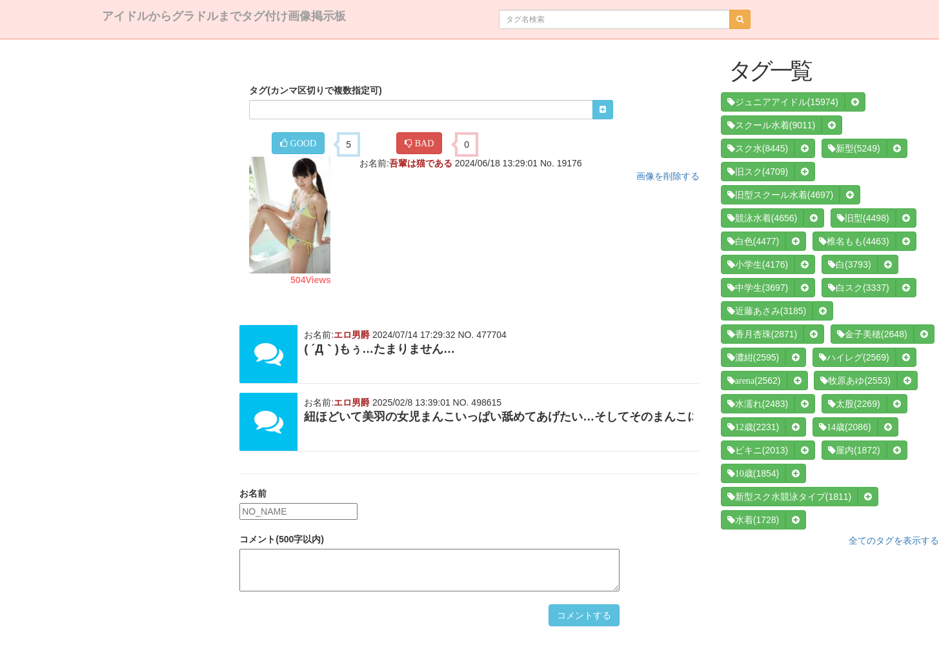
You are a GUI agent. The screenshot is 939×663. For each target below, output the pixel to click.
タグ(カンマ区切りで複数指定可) (315, 90)
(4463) (854, 241)
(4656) (762, 218)
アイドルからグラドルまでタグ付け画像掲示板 (224, 16)
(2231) (753, 427)
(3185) (766, 311)
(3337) (858, 287)
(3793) (849, 264)
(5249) (854, 148)
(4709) (757, 171)
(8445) (757, 148)
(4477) (753, 241)
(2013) (757, 450)
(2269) (854, 404)
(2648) (872, 334)
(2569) (854, 357)
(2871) (762, 334)
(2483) (757, 404)
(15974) (782, 102)
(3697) (757, 287)
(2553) (855, 380)
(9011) (771, 125)
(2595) (753, 357)
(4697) (780, 195)
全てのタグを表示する (894, 540)
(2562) (754, 380)
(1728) (753, 520)
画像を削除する (668, 176)
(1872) (854, 450)
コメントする (584, 615)
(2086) (845, 427)
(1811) (789, 496)
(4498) (863, 218)
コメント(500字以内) (281, 539)
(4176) (757, 264)
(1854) (753, 473)
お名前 (253, 493)
